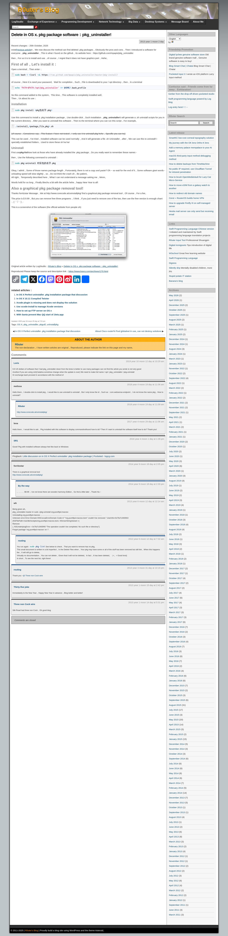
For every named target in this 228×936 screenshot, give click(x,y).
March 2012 (174, 890)
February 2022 (176, 393)
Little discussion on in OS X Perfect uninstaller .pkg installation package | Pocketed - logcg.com (69, 456)
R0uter (19, 344)
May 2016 (174, 661)
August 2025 (175, 319)
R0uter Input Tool (177, 240)
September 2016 (177, 641)
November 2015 (177, 690)
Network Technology (110, 22)
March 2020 (174, 471)
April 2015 (174, 724)
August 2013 (175, 817)
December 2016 (177, 627)
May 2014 (174, 773)
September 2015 (177, 700)
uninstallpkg (52, 324)
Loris (16, 363)
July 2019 (173, 485)
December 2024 (177, 339)
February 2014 (176, 788)
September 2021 (177, 412)
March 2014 (174, 783)
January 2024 (175, 354)
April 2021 (174, 422)
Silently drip (174, 268)
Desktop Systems (154, 22)
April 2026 (174, 300)
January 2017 (175, 622)
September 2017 (177, 583)
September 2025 (177, 315)
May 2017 (174, 602)
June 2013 (174, 827)
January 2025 (175, 334)
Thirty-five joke (21, 587)
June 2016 (174, 656)
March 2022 (174, 388)
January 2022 (175, 397)
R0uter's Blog (38, 9)
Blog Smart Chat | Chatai (181, 66)
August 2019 (175, 480)
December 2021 (177, 402)
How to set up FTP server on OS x (34, 310)
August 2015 (175, 705)
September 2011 (177, 905)
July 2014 (173, 763)
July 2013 (173, 822)
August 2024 (175, 349)
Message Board (179, 22)
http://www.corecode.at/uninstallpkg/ (32, 412)
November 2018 (177, 514)
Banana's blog (176, 281)
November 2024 (177, 344)
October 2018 (175, 519)
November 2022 (177, 368)
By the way (23, 486)
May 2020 (174, 461)
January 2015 (175, 739)
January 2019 (175, 510)
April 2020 (174, 466)
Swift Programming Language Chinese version (191, 229)
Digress (172, 263)
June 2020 (174, 456)
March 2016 (174, 671)
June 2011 (174, 910)
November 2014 (177, 749)
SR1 (16, 440)
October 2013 (175, 807)
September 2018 (177, 524)
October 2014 (175, 754)
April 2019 (174, 500)
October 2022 (175, 373)
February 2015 (176, 734)
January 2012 (175, 900)
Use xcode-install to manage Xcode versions (39, 306)
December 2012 (177, 856)
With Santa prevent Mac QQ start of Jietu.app (40, 314)
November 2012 (177, 861)
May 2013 (174, 832)
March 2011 (174, 914)
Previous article (23, 49)
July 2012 (173, 875)
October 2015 (175, 695)
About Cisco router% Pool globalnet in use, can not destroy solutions (128, 331)
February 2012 (176, 895)
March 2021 (174, 427)
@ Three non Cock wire (33, 575)
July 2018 (173, 534)
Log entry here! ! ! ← (178, 107)
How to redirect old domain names (185, 193)
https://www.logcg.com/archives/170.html (88, 271)
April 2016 (174, 666)
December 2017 (177, 568)
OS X (19, 324)
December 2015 (177, 685)
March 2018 (174, 554)
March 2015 (174, 729)
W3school (174, 253)
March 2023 (174, 358)
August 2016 (175, 646)
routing (22, 540)
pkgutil (42, 324)
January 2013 (175, 851)
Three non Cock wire (24, 604)
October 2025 (175, 310)
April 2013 (174, 836)
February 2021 (176, 432)
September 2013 (177, 812)
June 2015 (174, 715)
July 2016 (173, 651)
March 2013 (174, 841)
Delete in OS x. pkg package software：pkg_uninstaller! (61, 34)
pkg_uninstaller (31, 324)
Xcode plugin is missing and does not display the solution (46, 302)
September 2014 (177, 758)
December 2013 (177, 797)
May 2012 (174, 880)
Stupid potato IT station (180, 276)
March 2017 (174, 612)
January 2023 (175, 363)
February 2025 (176, 329)
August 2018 (175, 529)
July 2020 (173, 451)
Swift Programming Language (183, 258)
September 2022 (177, 378)
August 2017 (175, 588)
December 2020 (177, 441)
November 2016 (177, 632)
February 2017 (176, 617)
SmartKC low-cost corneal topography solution (191, 138)
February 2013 (176, 846)
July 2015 (173, 710)
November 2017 (177, 573)
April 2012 (174, 885)
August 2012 (175, 871)
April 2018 (174, 549)
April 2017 (174, 607)
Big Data (133, 22)
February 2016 (176, 676)
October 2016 (175, 637)
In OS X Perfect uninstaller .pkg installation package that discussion (52, 294)
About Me (198, 22)
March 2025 (174, 324)
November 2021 (177, 407)
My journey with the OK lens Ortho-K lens (189, 143)
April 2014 (174, 778)
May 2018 (174, 544)
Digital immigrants (177, 245)
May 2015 (174, 719)
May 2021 (174, 417)
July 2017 (173, 593)
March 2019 (174, 505)
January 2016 (175, 680)
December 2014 (177, 744)
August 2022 (175, 383)
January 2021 (175, 436)
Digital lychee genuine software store (187, 54)
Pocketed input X (177, 74)
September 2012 (177, 866)
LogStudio (17, 22)
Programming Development (77, 22)
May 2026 (174, 295)
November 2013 (177, 802)
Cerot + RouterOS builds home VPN (186, 198)
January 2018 (175, 563)
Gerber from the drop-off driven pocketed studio (191, 94)
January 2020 (175, 475)
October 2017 (175, 578)
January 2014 (175, 793)
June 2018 (174, 539)
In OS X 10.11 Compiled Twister (32, 298)
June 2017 (174, 597)
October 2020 (175, 446)
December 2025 (177, 305)
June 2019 (174, 490)
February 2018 (176, 558)
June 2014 (174, 768)
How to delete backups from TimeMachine (189, 164)
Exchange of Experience (41, 22)
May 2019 (174, 495)
